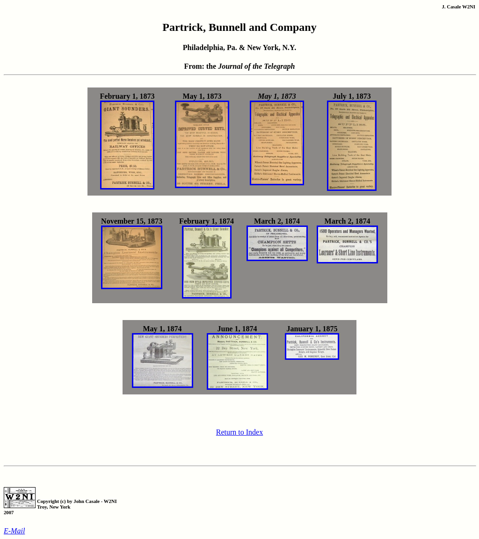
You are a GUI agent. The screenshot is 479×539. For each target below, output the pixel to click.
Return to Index (239, 432)
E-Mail (14, 531)
